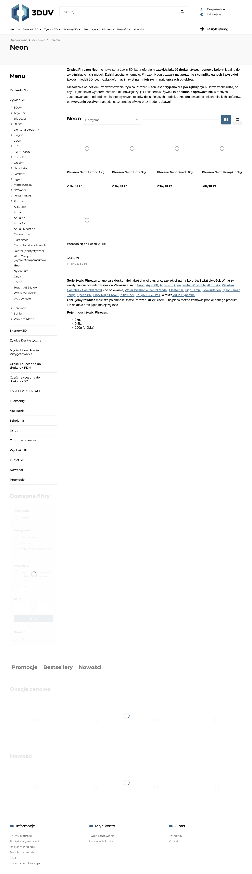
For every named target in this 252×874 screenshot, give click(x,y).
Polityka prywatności (24, 841)
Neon (17, 265)
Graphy (19, 162)
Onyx (17, 276)
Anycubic (20, 113)
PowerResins (23, 196)
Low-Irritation (212, 290)
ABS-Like (20, 207)
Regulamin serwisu (23, 852)
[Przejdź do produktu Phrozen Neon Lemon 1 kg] (87, 148)
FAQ (13, 858)
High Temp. (193, 290)
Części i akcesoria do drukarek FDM (25, 365)
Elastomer (21, 240)
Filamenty (17, 401)
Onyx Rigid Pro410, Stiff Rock (113, 295)
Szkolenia (17, 420)
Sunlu (18, 313)
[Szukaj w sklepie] (119, 12)
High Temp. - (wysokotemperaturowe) (31, 258)
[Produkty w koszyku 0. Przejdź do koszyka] (217, 29)
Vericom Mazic (24, 319)
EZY (16, 146)
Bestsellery (58, 667)
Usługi (14, 430)
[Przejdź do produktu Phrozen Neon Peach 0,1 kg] (87, 220)
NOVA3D (20, 190)
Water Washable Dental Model (146, 290)
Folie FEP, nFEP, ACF (25, 391)
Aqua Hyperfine (24, 229)
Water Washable (25, 293)
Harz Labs (20, 168)
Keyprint (20, 173)
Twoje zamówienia (102, 836)
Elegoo (18, 135)
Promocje (17, 480)
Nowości (16, 470)
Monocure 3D (23, 184)
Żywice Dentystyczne (25, 340)
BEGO (18, 124)
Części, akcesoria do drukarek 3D (25, 379)
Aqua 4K (19, 218)
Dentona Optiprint (26, 129)
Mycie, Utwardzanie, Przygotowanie (24, 352)
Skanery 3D (18, 330)
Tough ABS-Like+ (25, 287)
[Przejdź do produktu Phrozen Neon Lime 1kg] (132, 148)
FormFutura (22, 151)
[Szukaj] (182, 12)
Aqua (17, 212)
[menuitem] (15, 29)
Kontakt (174, 841)
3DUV (18, 107)
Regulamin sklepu (22, 847)
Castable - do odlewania (30, 245)
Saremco (20, 308)
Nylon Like (21, 271)
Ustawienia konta (101, 841)
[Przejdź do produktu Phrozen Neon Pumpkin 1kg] (222, 148)
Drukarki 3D (19, 90)
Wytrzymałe (22, 298)
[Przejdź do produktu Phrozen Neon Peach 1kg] (177, 148)
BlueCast (20, 118)
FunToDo (20, 157)
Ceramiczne (22, 234)
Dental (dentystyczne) (29, 251)
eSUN (17, 140)
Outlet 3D (17, 460)
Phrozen (19, 201)
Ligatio (18, 179)
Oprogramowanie (23, 440)
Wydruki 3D (18, 450)
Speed (18, 282)
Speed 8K (84, 295)
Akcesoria (17, 411)
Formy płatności (21, 836)
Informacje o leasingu (25, 863)
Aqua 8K (19, 223)
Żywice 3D (17, 100)
